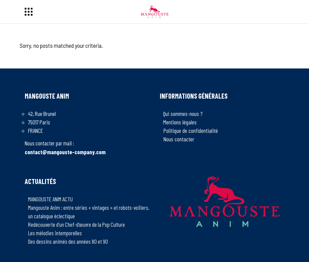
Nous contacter (178, 139)
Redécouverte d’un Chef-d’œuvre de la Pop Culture (76, 224)
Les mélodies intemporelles (55, 232)
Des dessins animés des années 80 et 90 (68, 241)
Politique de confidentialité (190, 130)
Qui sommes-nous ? (183, 113)
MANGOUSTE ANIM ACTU (50, 199)
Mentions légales (180, 122)
